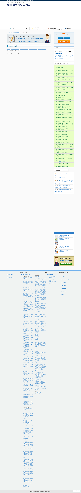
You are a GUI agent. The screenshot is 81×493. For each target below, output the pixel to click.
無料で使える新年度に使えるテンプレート (28, 379)
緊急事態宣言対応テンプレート (28, 395)
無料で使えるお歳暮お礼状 (28, 386)
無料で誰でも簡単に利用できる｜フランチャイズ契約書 (40, 348)
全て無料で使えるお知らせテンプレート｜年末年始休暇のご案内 (28, 302)
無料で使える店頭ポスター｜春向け (40, 362)
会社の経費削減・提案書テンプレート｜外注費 (28, 481)
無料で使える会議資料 (27, 291)
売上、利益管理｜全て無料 (28, 360)
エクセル (69, 55)
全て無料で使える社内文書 (28, 384)
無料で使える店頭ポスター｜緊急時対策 (40, 353)
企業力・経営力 (52, 279)
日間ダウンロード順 (42, 49)
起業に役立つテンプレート (40, 383)
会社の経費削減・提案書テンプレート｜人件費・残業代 (28, 449)
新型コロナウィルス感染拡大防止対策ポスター (28, 397)
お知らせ (61, 58)
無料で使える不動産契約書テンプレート (40, 304)
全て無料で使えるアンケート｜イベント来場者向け (40, 380)
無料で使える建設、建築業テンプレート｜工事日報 (40, 292)
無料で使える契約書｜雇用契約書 (28, 326)
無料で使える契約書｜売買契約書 (28, 336)
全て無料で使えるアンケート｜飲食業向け (40, 377)
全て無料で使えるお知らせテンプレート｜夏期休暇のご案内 (28, 298)
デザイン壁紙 (37, 393)
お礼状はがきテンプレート (60, 55)
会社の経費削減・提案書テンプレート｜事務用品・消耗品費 (28, 460)
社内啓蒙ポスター (26, 438)
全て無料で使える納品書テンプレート (28, 317)
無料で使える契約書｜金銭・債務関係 (27, 350)
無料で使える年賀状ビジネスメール (28, 392)
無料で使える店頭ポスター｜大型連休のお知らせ (40, 375)
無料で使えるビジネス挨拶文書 (28, 367)
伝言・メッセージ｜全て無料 (28, 357)
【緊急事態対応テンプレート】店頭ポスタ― (28, 402)
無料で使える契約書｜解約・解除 (27, 340)
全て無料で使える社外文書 (28, 385)
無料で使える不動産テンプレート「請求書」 (40, 315)
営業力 (50, 280)
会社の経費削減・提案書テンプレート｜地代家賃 (28, 483)
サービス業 (37, 341)
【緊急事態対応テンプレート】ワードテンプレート (28, 404)
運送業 (36, 332)
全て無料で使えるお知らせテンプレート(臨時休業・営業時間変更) (28, 309)
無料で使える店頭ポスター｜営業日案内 (40, 373)
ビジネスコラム (51, 274)
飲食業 (36, 339)
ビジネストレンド (52, 276)
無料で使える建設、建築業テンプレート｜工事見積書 (40, 285)
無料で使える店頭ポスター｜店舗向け (40, 360)
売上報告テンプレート (27, 488)
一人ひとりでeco (11, 277)
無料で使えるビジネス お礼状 (28, 369)
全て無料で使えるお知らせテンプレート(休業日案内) (28, 296)
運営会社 (64, 288)
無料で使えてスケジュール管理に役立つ (28, 294)
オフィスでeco (11, 274)
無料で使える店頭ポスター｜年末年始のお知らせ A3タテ (40, 369)
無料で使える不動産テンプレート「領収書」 (40, 306)
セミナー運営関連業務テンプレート (28, 409)
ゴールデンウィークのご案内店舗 (40, 389)
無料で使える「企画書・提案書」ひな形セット (28, 414)
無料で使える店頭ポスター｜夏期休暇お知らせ (40, 365)
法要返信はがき (62, 177)
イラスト (63, 56)
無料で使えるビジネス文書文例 (28, 365)
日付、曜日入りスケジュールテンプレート (28, 376)
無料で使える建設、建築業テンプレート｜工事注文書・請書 (40, 294)
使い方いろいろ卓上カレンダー (40, 387)
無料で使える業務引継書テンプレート (28, 278)
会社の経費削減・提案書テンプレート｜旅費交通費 (28, 472)
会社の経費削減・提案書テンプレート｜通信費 (28, 474)
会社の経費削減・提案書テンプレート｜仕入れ (28, 479)
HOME (10, 32)
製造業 (36, 335)
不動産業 (37, 301)
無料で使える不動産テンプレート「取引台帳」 (40, 324)
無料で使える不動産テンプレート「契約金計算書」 (40, 329)
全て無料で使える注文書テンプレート (28, 315)
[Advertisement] (54, 16)
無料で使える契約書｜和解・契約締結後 (27, 345)
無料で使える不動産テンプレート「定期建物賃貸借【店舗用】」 (40, 308)
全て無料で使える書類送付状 (28, 322)
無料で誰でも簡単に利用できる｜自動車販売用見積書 (40, 343)
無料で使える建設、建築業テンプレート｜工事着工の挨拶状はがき (40, 282)
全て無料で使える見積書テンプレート (28, 312)
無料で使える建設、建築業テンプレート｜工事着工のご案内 (40, 279)
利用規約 (64, 282)
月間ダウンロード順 (24, 49)
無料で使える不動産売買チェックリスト (40, 331)
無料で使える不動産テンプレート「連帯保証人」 (40, 322)
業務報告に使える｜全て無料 (28, 352)
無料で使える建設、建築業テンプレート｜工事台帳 (40, 290)
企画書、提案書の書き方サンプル (28, 437)
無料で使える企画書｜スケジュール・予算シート (28, 429)
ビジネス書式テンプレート (17, 32)
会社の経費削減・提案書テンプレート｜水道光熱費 (28, 463)
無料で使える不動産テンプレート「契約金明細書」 (40, 326)
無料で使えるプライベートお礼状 (28, 372)
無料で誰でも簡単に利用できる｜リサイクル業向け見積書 (40, 345)
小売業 (36, 338)
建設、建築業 (37, 276)
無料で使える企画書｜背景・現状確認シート (27, 421)
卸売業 (36, 334)
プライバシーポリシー (66, 279)
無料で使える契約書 (26, 279)
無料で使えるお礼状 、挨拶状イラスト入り (28, 374)
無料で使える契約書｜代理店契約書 (28, 331)
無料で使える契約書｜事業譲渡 (28, 324)
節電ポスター (25, 405)
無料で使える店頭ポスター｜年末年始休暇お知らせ (40, 367)
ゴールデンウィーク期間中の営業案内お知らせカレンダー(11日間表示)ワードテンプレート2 (64, 182)
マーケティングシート (27, 441)
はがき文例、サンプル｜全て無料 (28, 354)
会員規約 (64, 285)
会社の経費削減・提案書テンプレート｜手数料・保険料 (28, 469)
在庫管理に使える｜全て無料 (28, 363)
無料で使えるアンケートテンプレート (28, 290)
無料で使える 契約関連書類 (40, 300)
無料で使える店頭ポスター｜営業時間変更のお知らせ (40, 358)
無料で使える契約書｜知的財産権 (28, 338)
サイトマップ (64, 294)
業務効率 (50, 277)
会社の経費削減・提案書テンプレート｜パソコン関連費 (28, 465)
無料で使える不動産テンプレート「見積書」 (40, 317)
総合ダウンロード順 (15, 49)
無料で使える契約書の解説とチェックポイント (28, 283)
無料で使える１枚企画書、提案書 (28, 411)
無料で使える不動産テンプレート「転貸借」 (40, 319)
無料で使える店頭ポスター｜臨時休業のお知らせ (40, 355)
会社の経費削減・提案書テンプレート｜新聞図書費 (28, 452)
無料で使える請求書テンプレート (28, 285)
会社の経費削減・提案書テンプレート (28, 443)
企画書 (59, 56)
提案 (57, 58)
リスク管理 (51, 283)
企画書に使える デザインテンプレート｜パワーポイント (28, 433)
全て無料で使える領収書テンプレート (28, 319)
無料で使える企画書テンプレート (28, 288)
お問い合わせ (64, 291)
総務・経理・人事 (52, 281)
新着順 (8, 49)
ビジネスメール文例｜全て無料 (28, 359)
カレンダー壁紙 (38, 392)
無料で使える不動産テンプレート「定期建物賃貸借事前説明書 (40, 312)
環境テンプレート (26, 485)
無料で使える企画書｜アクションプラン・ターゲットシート (28, 425)
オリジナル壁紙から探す (60, 161)
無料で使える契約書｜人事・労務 (27, 347)
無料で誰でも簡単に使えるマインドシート (28, 416)
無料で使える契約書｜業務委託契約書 (28, 329)
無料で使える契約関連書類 (28, 281)
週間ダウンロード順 (33, 49)
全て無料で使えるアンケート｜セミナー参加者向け (40, 382)
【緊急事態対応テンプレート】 (28, 399)
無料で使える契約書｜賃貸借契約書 (28, 333)
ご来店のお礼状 (38, 385)
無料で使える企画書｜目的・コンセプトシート (27, 423)
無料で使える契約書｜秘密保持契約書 (28, 343)
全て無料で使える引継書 (27, 382)
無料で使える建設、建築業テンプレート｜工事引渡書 (40, 298)
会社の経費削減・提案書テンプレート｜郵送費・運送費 (28, 445)
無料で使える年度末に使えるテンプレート (28, 381)
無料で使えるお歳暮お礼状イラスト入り (28, 389)
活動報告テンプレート (27, 486)
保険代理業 (37, 336)
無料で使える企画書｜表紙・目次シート (27, 418)
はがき (67, 56)
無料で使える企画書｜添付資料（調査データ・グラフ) (28, 431)
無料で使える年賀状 (26, 390)
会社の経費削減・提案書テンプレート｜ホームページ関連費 (28, 456)
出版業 (36, 351)
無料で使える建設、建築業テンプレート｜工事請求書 (40, 287)
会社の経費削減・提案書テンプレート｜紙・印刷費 (28, 454)
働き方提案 (25, 439)
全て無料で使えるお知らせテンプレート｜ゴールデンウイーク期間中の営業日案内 (28, 306)
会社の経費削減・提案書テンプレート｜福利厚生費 (28, 476)
